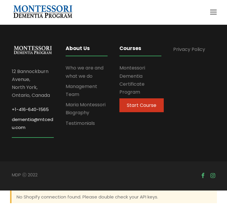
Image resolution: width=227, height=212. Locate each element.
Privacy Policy (189, 49)
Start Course (141, 105)
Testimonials (80, 123)
